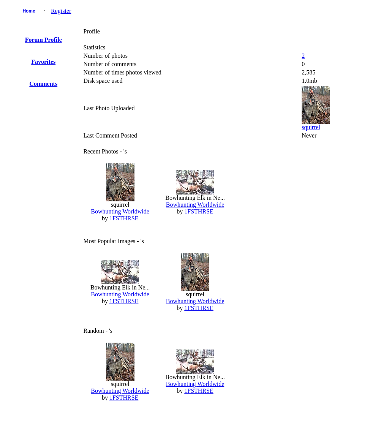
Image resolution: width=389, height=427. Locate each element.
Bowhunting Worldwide (120, 211)
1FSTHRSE (123, 218)
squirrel (311, 127)
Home (28, 11)
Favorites (43, 62)
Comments (43, 84)
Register (61, 11)
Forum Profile (43, 39)
